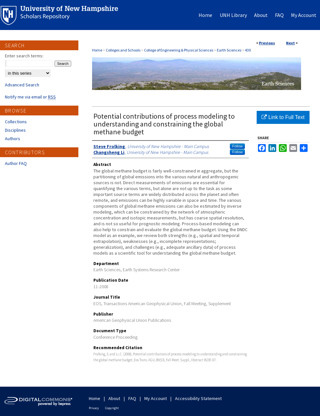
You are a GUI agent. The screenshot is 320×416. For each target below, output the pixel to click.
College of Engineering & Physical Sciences (178, 50)
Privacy (94, 408)
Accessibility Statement (198, 398)
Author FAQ (16, 163)
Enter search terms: (24, 56)
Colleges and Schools (123, 50)
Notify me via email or (30, 97)
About (114, 398)
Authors (12, 138)
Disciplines (15, 130)
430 (248, 50)
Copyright (112, 408)
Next (290, 42)
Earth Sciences (229, 50)
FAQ (132, 398)
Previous (267, 42)
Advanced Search (22, 85)
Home (97, 50)
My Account (155, 398)
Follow (237, 146)
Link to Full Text (283, 117)
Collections (16, 122)
